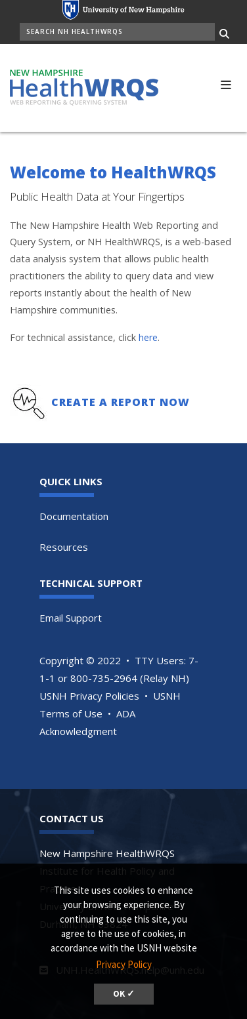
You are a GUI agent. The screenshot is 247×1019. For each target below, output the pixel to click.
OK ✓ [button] (124, 993)
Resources (63, 546)
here (148, 337)
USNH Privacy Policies (89, 695)
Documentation (73, 516)
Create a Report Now (120, 402)
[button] (226, 83)
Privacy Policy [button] (124, 964)
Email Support (70, 617)
